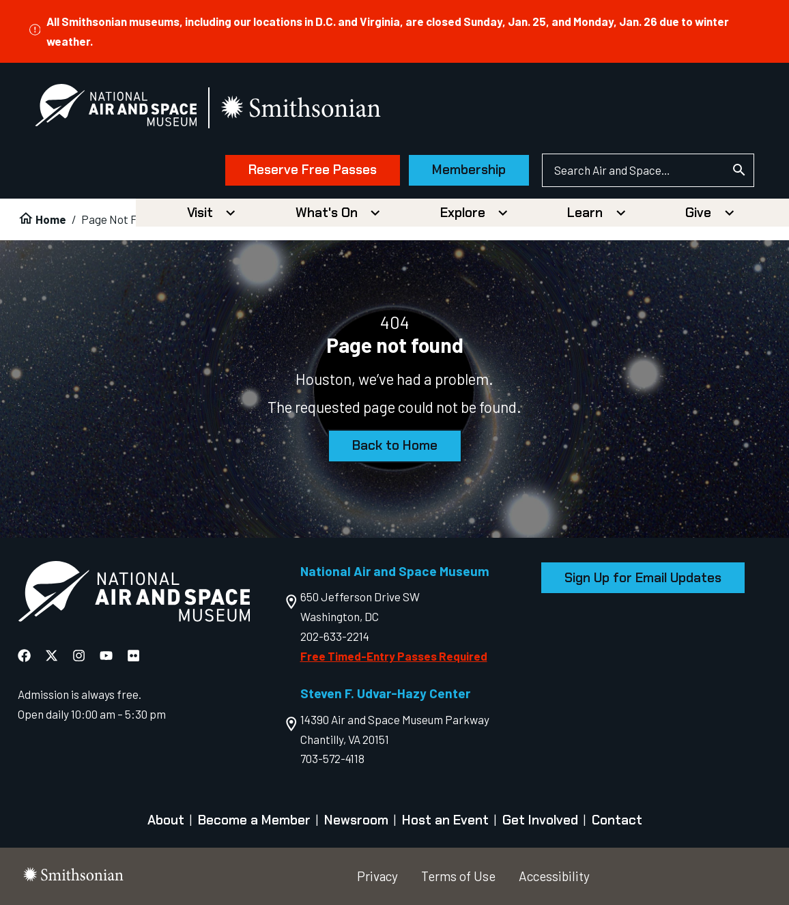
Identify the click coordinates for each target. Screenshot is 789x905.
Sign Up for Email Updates (642, 577)
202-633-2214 (334, 636)
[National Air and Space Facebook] (24, 656)
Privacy (377, 876)
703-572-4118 (332, 758)
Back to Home (394, 445)
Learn (585, 212)
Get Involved (540, 820)
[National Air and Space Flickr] (133, 656)
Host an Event (445, 820)
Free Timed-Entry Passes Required (393, 656)
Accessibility (554, 876)
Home (50, 219)
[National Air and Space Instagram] (78, 656)
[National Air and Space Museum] (116, 108)
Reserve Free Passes (312, 169)
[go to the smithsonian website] (302, 108)
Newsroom (356, 820)
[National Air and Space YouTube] (106, 656)
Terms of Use (458, 876)
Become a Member (254, 820)
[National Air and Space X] (51, 656)
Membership (469, 169)
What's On (327, 212)
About (165, 820)
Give (698, 212)
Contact (617, 820)
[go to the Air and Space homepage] (134, 594)
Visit (200, 212)
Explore (462, 212)
